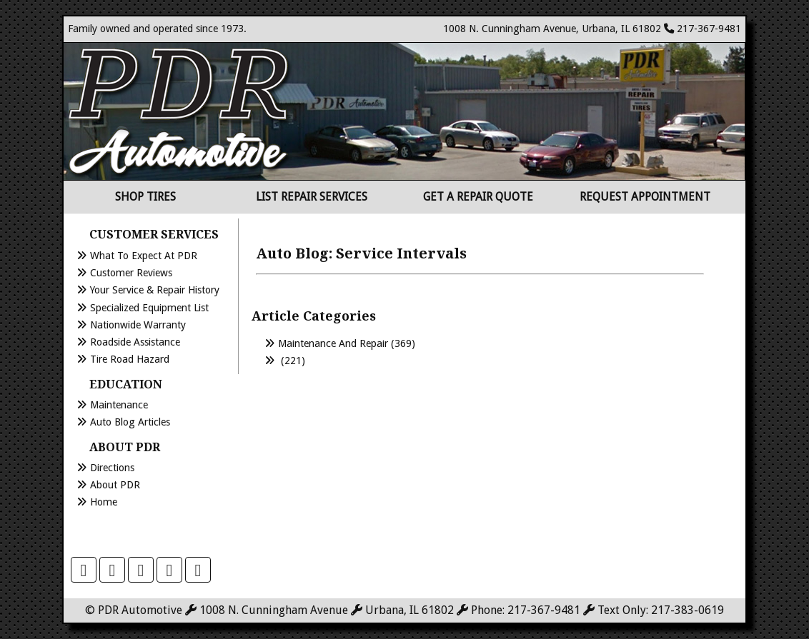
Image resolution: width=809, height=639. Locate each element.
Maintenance (119, 405)
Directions (112, 467)
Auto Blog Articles (130, 422)
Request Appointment (645, 196)
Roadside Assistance (135, 342)
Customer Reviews (131, 272)
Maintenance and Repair (333, 343)
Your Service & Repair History (154, 290)
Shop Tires (145, 196)
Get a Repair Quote (478, 196)
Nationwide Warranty (138, 325)
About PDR (115, 484)
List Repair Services (311, 196)
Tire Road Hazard (129, 359)
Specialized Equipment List (149, 307)
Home (103, 502)
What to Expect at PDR (143, 255)
